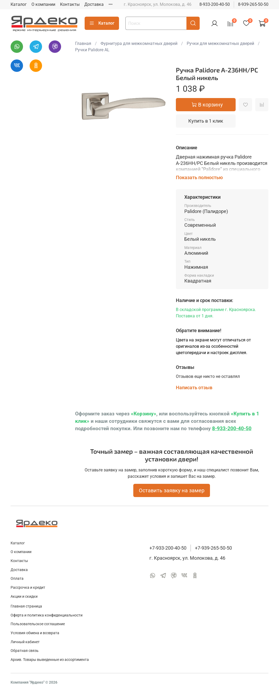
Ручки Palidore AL (92, 49)
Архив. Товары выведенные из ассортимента (50, 659)
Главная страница (26, 606)
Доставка (94, 4)
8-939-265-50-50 (253, 4)
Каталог (19, 4)
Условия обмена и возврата (35, 633)
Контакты (70, 4)
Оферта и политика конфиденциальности (47, 615)
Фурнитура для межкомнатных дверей (138, 43)
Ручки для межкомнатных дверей (220, 43)
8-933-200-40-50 (214, 4)
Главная (83, 43)
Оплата (17, 578)
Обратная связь (25, 650)
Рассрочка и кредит (28, 587)
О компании (43, 4)
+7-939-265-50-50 (213, 548)
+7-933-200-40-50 (167, 548)
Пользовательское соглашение (38, 624)
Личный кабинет (25, 642)
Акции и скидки (24, 596)
